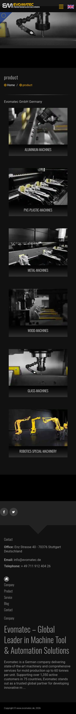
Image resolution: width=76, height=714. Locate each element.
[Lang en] (70, 6)
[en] (20, 5)
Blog (6, 603)
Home (11, 85)
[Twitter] (14, 511)
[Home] (6, 578)
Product (8, 591)
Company (9, 584)
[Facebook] (4, 511)
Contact (9, 609)
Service (8, 597)
